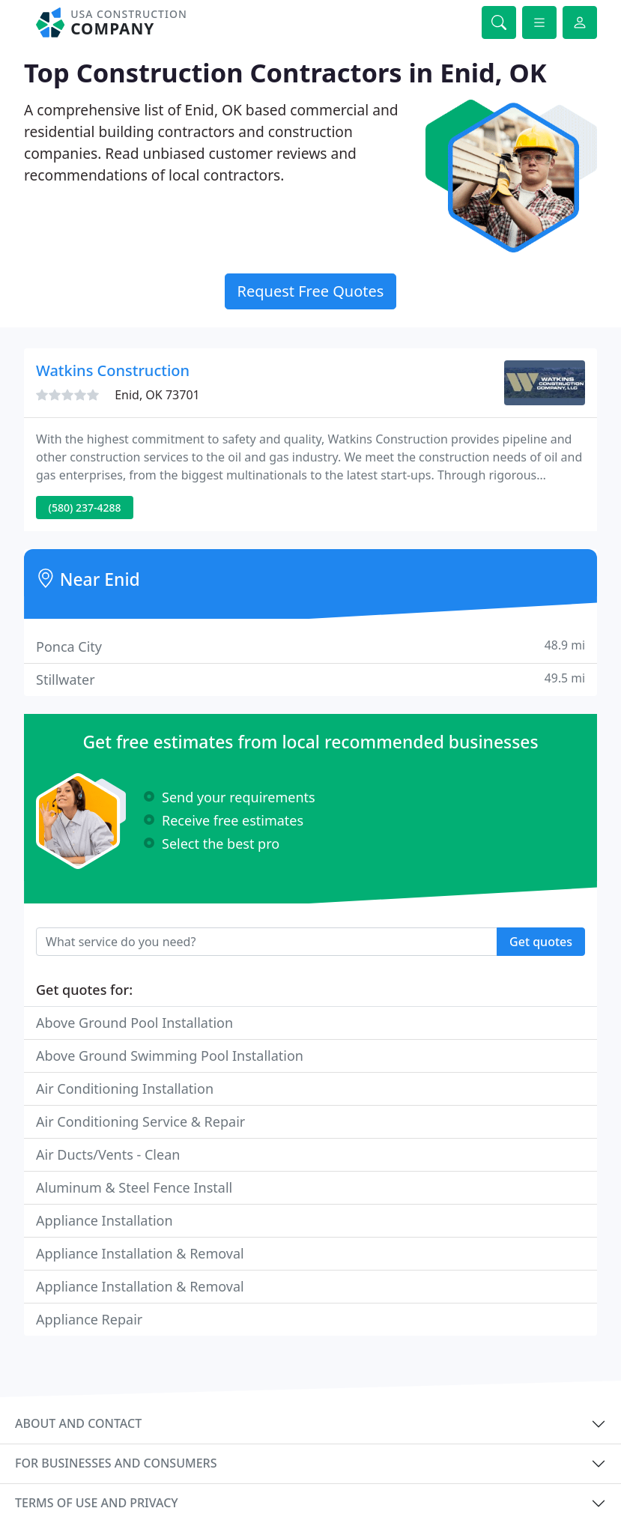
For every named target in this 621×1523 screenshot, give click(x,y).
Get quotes (540, 941)
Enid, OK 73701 (157, 395)
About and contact (78, 1423)
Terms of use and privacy (96, 1503)
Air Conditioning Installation (124, 1088)
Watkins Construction (113, 370)
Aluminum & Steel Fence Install (134, 1187)
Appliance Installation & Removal (140, 1253)
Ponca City (310, 646)
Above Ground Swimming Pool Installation (169, 1056)
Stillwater (310, 679)
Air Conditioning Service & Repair (140, 1121)
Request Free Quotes (310, 291)
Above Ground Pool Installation (134, 1023)
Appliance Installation (104, 1220)
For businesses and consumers (115, 1463)
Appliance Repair (89, 1319)
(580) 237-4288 (85, 507)
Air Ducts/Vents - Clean (108, 1154)
